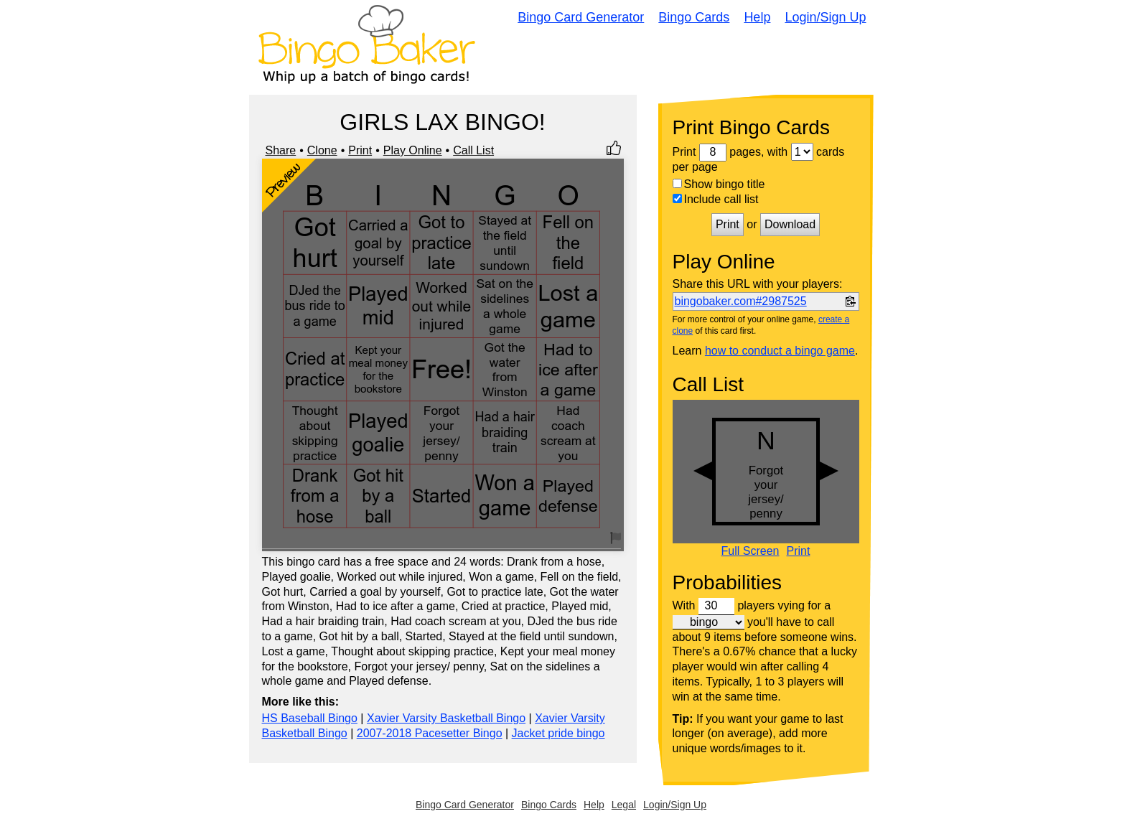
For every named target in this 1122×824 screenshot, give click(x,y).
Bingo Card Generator (581, 17)
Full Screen (750, 551)
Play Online (412, 150)
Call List (473, 150)
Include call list (716, 199)
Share (281, 150)
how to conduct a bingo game (780, 351)
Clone (322, 150)
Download (790, 224)
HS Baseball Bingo (309, 718)
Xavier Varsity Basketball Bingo (446, 718)
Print (360, 150)
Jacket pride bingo (558, 733)
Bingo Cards (693, 17)
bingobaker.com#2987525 (741, 301)
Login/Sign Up (825, 17)
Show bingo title (719, 184)
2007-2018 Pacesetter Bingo (429, 733)
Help (757, 17)
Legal (624, 805)
